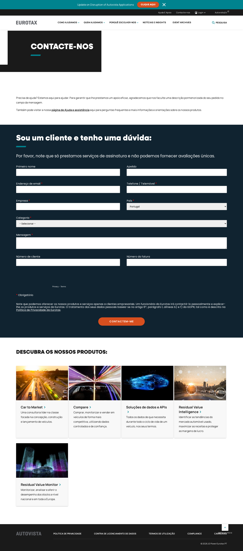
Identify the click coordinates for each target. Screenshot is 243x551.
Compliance (194, 533)
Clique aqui (148, 4)
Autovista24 (221, 12)
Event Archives (182, 22)
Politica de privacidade (67, 533)
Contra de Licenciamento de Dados (115, 533)
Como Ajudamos (67, 22)
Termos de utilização (162, 533)
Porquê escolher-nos (122, 22)
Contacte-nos (183, 12)
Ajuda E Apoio (165, 12)
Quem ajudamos (93, 22)
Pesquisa (219, 22)
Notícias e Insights (154, 22)
